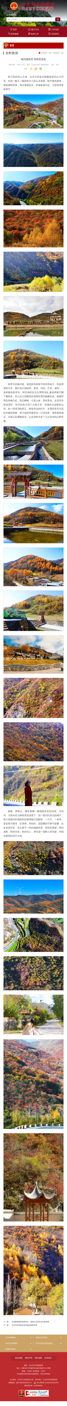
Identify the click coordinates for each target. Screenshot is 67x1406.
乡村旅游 (56, 58)
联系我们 (48, 1363)
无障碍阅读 (11, 15)
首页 (50, 58)
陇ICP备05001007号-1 (24, 1387)
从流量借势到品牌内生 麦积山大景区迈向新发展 (30, 1326)
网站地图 (38, 1363)
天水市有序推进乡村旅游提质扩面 (24, 1330)
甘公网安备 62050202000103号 (46, 1387)
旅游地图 (18, 1363)
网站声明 (28, 1363)
